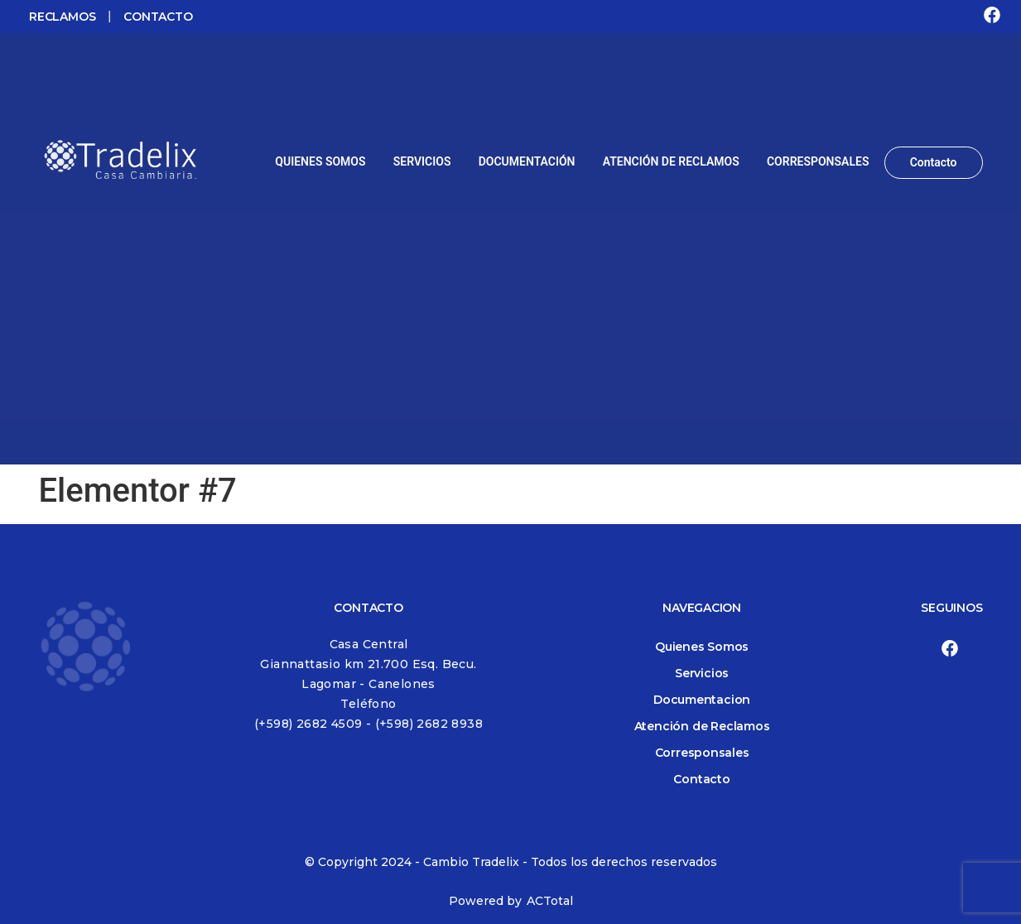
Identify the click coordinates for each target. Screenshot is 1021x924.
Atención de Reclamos (702, 726)
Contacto (933, 162)
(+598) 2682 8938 (429, 723)
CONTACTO (157, 16)
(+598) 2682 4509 (308, 723)
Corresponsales (702, 752)
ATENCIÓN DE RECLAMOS (671, 161)
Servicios (702, 673)
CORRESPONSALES (818, 161)
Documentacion (701, 699)
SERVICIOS (422, 161)
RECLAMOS (62, 16)
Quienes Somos (702, 646)
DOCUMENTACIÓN (527, 161)
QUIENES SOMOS (320, 161)
